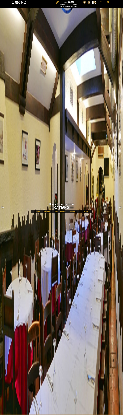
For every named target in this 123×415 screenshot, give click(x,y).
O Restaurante (60, 212)
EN (108, 2)
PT (101, 2)
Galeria (37, 212)
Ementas (47, 212)
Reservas (73, 212)
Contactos (85, 212)
